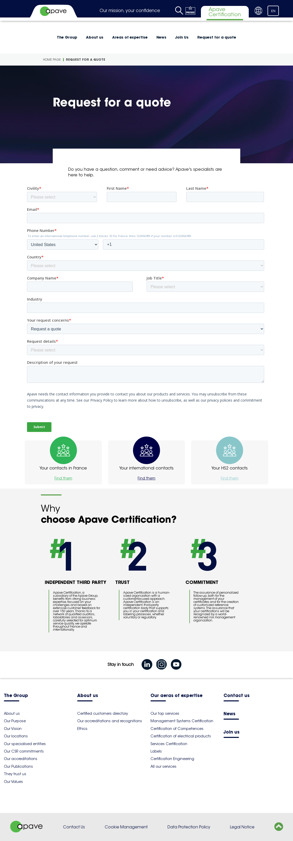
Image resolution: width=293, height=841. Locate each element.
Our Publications (18, 766)
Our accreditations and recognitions (109, 721)
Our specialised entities (25, 743)
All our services (163, 766)
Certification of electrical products (180, 736)
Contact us (237, 695)
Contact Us (74, 827)
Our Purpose (15, 721)
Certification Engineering (172, 758)
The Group (67, 37)
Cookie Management (126, 827)
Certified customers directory (102, 713)
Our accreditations (20, 758)
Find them (63, 478)
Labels (156, 751)
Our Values (13, 781)
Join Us (182, 37)
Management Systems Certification (181, 721)
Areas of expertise (130, 37)
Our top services (164, 713)
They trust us (15, 774)
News (161, 37)
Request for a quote (216, 37)
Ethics (82, 728)
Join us (231, 732)
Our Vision (13, 728)
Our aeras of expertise (176, 695)
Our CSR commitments (24, 751)
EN (273, 11)
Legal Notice (242, 827)
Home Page (52, 59)
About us (94, 37)
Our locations (16, 736)
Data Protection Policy (188, 827)
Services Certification (168, 743)
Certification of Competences (176, 728)
